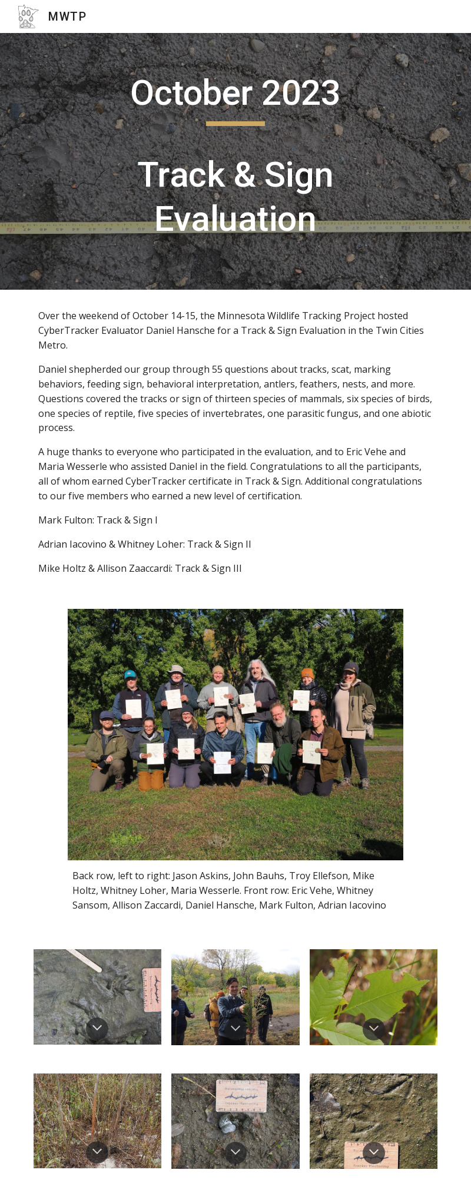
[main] (235, 161)
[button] (97, 1029)
